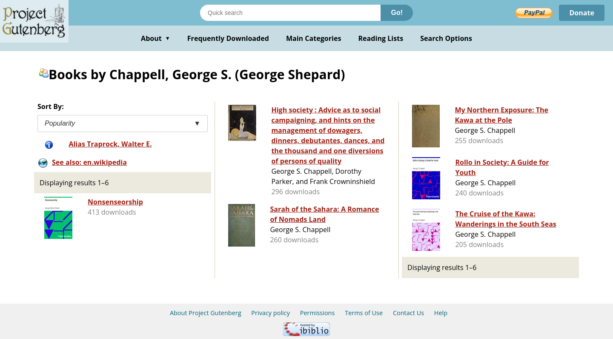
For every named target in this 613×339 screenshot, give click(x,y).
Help (440, 313)
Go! (397, 12)
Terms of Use (364, 313)
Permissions (317, 313)
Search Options (446, 38)
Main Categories (313, 38)
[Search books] (290, 13)
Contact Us (408, 313)
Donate (581, 12)
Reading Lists (381, 38)
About (155, 38)
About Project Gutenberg (205, 313)
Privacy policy (270, 313)
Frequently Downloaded (228, 38)
